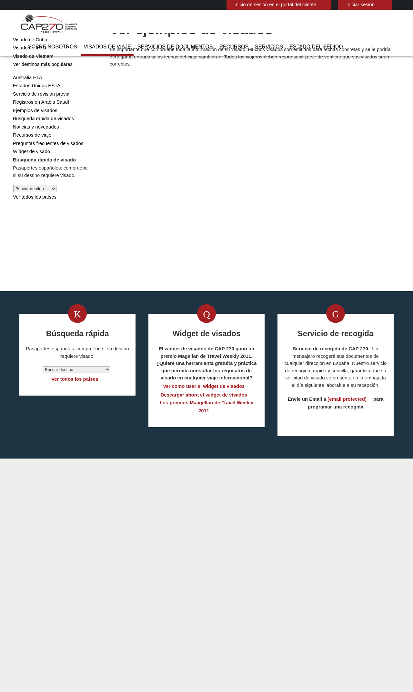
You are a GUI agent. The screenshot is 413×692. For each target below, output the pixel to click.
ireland (167, 604)
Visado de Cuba (28, 64)
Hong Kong (132, 604)
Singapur (168, 626)
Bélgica (167, 568)
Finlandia (168, 597)
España (128, 590)
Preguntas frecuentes (151, 655)
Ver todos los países (33, 222)
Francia (128, 597)
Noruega (129, 619)
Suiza (165, 633)
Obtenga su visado (148, 296)
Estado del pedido (320, 24)
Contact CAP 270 (312, 568)
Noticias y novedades (34, 152)
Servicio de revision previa (39, 119)
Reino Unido (133, 626)
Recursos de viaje (30, 160)
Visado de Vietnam (31, 81)
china (126, 583)
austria (128, 568)
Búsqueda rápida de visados (41, 143)
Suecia (127, 633)
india (126, 612)
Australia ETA (26, 102)
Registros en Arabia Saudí (38, 127)
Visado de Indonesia (228, 590)
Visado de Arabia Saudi (230, 597)
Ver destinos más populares (40, 89)
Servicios (279, 24)
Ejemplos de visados (33, 135)
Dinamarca (170, 583)
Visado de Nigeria (225, 604)
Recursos (249, 24)
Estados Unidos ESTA (34, 110)
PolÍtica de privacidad (206, 655)
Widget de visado (30, 176)
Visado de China (29, 56)
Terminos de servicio (258, 655)
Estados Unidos (175, 590)
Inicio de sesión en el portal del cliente (264, 4)
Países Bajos (172, 619)
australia (168, 561)
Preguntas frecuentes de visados (46, 168)
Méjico (166, 612)
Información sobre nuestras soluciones (79, 655)
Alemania (130, 561)
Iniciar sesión (345, 4)
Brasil (126, 575)
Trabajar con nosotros (341, 655)
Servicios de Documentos (198, 24)
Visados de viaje (140, 24)
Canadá (167, 575)
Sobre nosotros (94, 24)
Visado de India (28, 72)
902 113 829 (306, 561)
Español (390, 4)
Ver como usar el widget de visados (204, 428)
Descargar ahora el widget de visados (204, 436)
